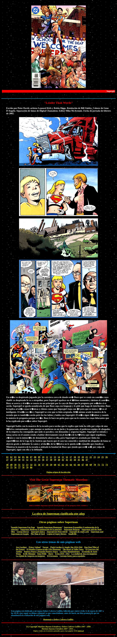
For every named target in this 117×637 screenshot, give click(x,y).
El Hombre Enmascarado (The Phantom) (44, 549)
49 (11, 464)
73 (106, 464)
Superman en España (20, 534)
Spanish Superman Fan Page (23, 527)
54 (31, 464)
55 (35, 464)
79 (27, 467)
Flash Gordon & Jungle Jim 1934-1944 (66, 547)
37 (47, 459)
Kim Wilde (41, 554)
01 (7, 457)
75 (11, 467)
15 (63, 457)
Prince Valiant (35, 547)
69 (91, 464)
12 (51, 457)
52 (23, 464)
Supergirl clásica (38, 532)
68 (87, 464)
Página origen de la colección (58, 472)
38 (51, 459)
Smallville (72, 534)
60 (55, 464)
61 (59, 464)
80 (31, 467)
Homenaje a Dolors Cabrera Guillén (58, 619)
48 (7, 464)
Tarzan (45, 547)
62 (63, 464)
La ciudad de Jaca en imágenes (84, 554)
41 (63, 459)
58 (47, 464)
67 (83, 464)
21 (87, 457)
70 (95, 464)
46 (83, 459)
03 (15, 457)
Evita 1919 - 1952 (62, 554)
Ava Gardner (21, 547)
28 (11, 459)
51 (19, 464)
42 (67, 459)
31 (23, 459)
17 (71, 457)
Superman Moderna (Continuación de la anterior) (41, 529)
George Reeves (23, 532)
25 (102, 457)
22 (90, 457)
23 (94, 457)
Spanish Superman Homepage (49, 527)
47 (87, 459)
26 (106, 457)
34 (35, 459)
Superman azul (97, 532)
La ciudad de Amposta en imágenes (30, 556)
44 (75, 459)
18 (75, 457)
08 (35, 457)
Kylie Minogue (29, 554)
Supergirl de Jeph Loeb (79, 532)
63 (67, 464)
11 (47, 457)
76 (15, 467)
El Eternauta (52, 556)
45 (79, 459)
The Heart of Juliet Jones (73, 549)
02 (11, 457)
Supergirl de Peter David (57, 532)
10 (43, 457)
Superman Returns (72, 529)
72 (103, 464)
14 (59, 457)
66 (79, 464)
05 (23, 457)
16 (67, 457)
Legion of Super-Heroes (56, 534)
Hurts (50, 554)
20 (83, 457)
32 (27, 459)
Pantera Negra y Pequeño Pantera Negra (41, 552)
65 (75, 464)
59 (51, 464)
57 (43, 464)
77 (19, 467)
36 (43, 459)
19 (79, 457)
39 (55, 459)
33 (31, 459)
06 (27, 457)
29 (15, 459)
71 (99, 464)
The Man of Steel (38, 534)
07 (31, 457)
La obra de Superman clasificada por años (58, 513)
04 (19, 457)
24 (98, 457)
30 (19, 459)
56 (39, 464)
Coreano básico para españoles (72, 556)
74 (7, 467)
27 (7, 459)
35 (39, 459)
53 (27, 464)
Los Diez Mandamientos (70, 552)
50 (15, 464)
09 (39, 457)
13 (55, 457)
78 (23, 467)
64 (71, 464)
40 (59, 459)
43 (71, 459)
